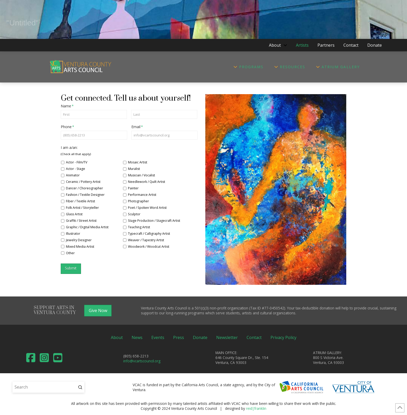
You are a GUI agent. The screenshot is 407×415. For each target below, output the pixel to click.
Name (67, 106)
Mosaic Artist (137, 162)
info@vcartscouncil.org (141, 360)
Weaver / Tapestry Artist (146, 240)
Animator (73, 175)
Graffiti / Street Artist (81, 220)
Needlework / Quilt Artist (146, 181)
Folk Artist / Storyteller (82, 207)
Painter (133, 188)
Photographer (138, 201)
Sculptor (134, 214)
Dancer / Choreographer (84, 188)
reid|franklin (256, 408)
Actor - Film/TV (76, 162)
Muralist (134, 169)
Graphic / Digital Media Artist (87, 227)
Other (70, 253)
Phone (67, 127)
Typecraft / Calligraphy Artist (149, 233)
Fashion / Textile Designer (85, 194)
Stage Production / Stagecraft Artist (154, 220)
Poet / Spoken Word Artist (147, 207)
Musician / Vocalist (141, 175)
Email (137, 127)
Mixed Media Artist (80, 246)
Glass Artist (74, 214)
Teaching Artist (139, 227)
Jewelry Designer (79, 240)
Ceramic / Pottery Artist (83, 181)
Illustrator (73, 233)
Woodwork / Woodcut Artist (148, 246)
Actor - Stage (75, 169)
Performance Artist (142, 194)
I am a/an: (69, 147)
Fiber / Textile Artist (80, 201)
